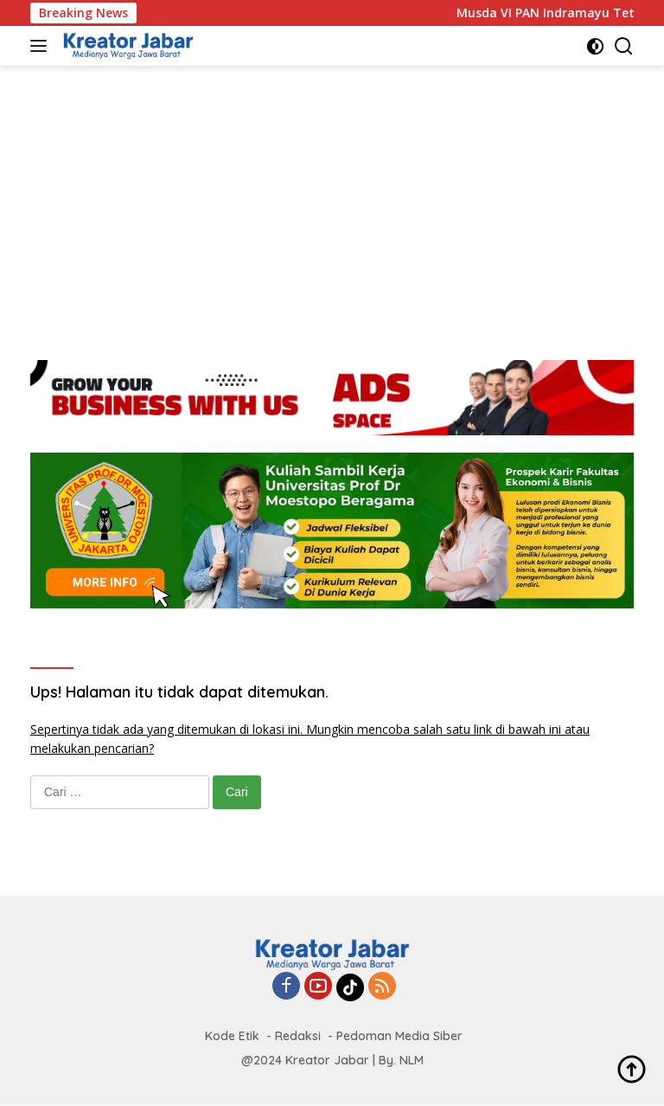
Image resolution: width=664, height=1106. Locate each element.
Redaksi (298, 1036)
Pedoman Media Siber (399, 1036)
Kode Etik (232, 1036)
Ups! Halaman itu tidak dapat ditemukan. (179, 692)
